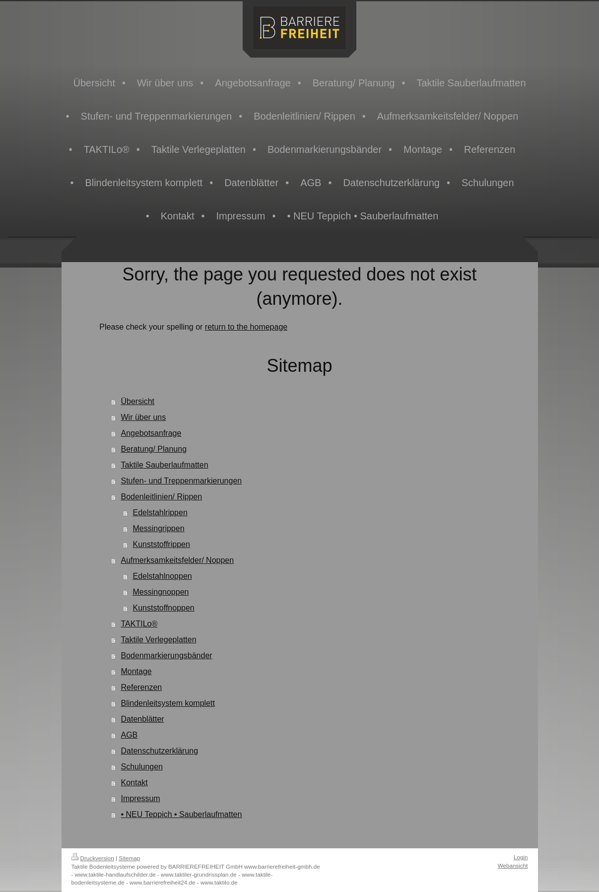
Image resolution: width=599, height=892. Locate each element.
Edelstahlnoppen (162, 576)
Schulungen (142, 766)
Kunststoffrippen (161, 544)
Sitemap (129, 858)
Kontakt (134, 782)
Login (521, 857)
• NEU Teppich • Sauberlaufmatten (181, 814)
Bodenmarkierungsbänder (166, 655)
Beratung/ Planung (154, 449)
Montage (136, 671)
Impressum (140, 798)
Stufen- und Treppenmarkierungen (181, 481)
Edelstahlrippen (160, 512)
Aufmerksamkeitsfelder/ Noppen (177, 560)
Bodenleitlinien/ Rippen (161, 496)
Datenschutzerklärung (159, 751)
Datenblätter (142, 719)
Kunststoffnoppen (163, 608)
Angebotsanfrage (151, 433)
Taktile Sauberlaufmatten (164, 465)
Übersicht (137, 401)
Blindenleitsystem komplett (167, 703)
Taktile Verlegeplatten (158, 639)
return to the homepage (246, 327)
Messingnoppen (161, 592)
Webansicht (513, 865)
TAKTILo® (139, 623)
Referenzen (141, 687)
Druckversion (92, 858)
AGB (129, 735)
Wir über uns (143, 417)
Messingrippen (158, 528)
